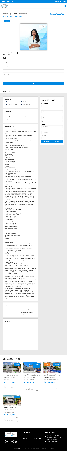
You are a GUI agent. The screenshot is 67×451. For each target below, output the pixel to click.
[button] (65, 6)
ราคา (42, 115)
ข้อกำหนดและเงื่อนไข (38, 438)
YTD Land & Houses (26, 449)
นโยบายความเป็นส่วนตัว (39, 436)
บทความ (24, 441)
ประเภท (43, 124)
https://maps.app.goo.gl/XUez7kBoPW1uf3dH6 (17, 147)
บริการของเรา (25, 438)
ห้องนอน (43, 130)
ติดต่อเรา (36, 441)
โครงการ (43, 136)
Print (62, 16)
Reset (57, 142)
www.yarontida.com (11, 219)
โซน (42, 109)
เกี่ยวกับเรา (25, 436)
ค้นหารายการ (44, 104)
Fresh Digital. (51, 449)
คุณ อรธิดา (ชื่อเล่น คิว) (10, 53)
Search (46, 142)
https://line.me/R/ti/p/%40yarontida (15, 213)
